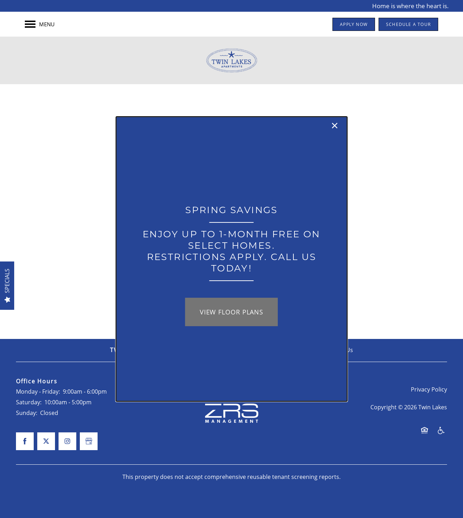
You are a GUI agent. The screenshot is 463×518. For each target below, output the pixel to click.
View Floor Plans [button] (231, 312)
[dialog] (231, 259)
